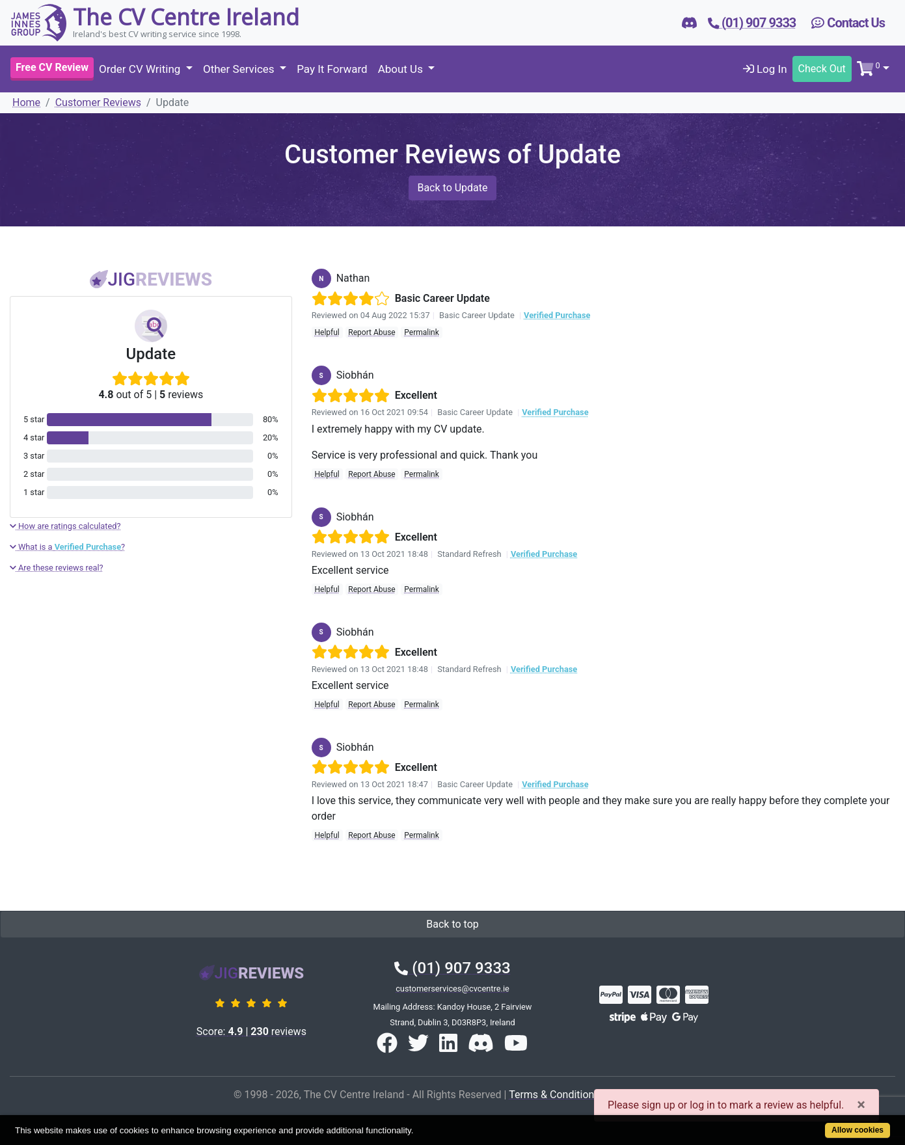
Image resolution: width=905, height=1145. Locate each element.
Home (26, 102)
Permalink (421, 332)
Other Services (240, 68)
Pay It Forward (332, 68)
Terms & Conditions (554, 1094)
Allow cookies (857, 1130)
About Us (402, 68)
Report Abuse (371, 332)
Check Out (822, 68)
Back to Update (452, 188)
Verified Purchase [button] (557, 315)
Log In (765, 68)
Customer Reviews (98, 102)
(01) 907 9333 (452, 968)
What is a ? (67, 547)
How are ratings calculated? (65, 526)
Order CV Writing (141, 68)
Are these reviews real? (56, 567)
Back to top (452, 924)
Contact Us (848, 23)
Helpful (326, 332)
